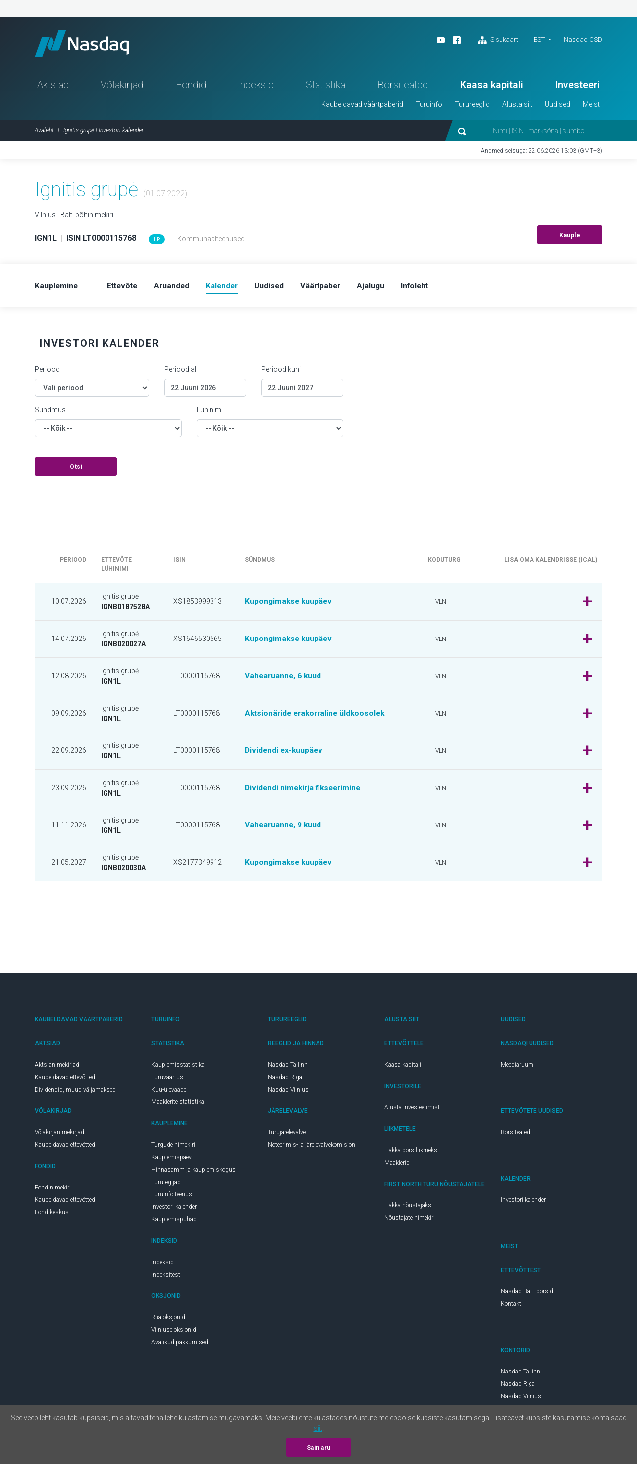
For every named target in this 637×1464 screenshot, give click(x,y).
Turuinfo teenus (171, 1197)
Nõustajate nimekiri (409, 1220)
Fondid (191, 87)
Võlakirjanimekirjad (59, 1135)
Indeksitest (165, 1277)
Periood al (180, 372)
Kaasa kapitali (491, 87)
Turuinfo (429, 107)
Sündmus (50, 413)
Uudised (557, 107)
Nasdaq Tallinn (288, 1067)
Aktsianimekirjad (57, 1067)
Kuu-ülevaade (168, 1092)
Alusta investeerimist (412, 1110)
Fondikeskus (52, 1215)
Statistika (325, 87)
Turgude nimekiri (173, 1147)
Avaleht (44, 133)
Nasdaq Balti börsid (527, 1294)
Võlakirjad (122, 87)
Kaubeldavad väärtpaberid (362, 107)
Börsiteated (402, 87)
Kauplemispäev (171, 1160)
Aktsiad (53, 87)
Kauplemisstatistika (178, 1067)
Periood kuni (281, 372)
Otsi (76, 469)
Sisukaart (498, 40)
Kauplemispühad (174, 1222)
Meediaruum (517, 1067)
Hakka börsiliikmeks (410, 1153)
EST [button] (539, 39)
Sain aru (319, 1447)
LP (157, 242)
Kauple (569, 238)
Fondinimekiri (53, 1190)
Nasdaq (87, 45)
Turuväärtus (167, 1080)
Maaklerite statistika (177, 1104)
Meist (591, 107)
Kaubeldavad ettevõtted (65, 1080)
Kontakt (511, 1306)
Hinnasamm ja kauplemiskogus (193, 1172)
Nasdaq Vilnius (288, 1092)
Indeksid (256, 87)
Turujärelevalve (287, 1135)
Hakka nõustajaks (407, 1208)
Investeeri (577, 87)
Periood (47, 372)
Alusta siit (517, 107)
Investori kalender (174, 1209)
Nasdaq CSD (583, 39)
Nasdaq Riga (285, 1080)
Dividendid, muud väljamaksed (75, 1092)
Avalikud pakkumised (179, 1345)
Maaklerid (397, 1165)
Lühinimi (210, 413)
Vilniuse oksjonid (173, 1332)
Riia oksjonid (168, 1320)
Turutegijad (166, 1185)
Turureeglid (472, 107)
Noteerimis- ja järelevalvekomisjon (311, 1147)
